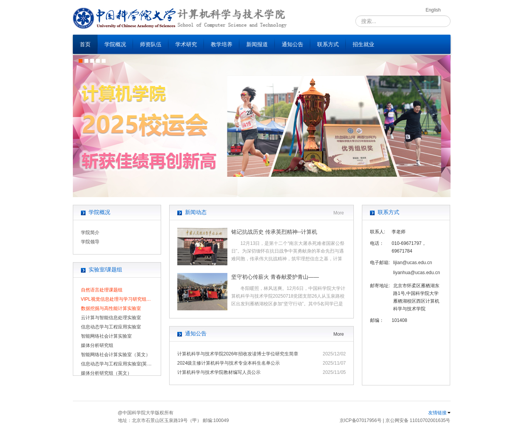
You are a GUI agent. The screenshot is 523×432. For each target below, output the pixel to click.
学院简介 (90, 232)
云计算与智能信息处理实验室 (111, 317)
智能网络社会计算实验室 (106, 336)
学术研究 (186, 44)
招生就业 (363, 44)
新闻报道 (257, 44)
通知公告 (292, 44)
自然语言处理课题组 (102, 290)
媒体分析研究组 (97, 345)
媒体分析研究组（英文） (106, 373)
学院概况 (115, 44)
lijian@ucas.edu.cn (412, 262)
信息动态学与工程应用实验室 (111, 327)
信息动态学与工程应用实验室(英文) (117, 364)
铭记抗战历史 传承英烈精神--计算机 (274, 232)
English (433, 10)
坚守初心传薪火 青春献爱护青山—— (275, 277)
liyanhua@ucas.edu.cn (416, 272)
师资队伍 (150, 44)
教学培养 (221, 44)
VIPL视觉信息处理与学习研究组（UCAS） (117, 299)
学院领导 (90, 241)
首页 (85, 44)
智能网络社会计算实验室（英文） (115, 354)
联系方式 (328, 44)
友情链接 (439, 412)
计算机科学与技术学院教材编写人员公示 (219, 372)
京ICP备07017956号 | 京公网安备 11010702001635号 (395, 420)
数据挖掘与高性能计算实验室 (111, 308)
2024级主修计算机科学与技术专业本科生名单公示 (228, 363)
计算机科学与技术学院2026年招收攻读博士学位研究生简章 (238, 354)
